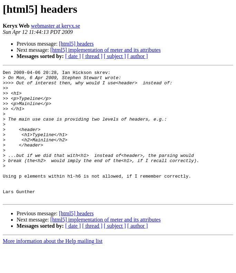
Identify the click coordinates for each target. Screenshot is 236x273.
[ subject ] (115, 56)
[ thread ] (92, 56)
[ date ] (73, 56)
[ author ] (137, 56)
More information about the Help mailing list (52, 267)
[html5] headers (76, 44)
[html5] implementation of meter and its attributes (105, 50)
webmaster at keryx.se (55, 26)
